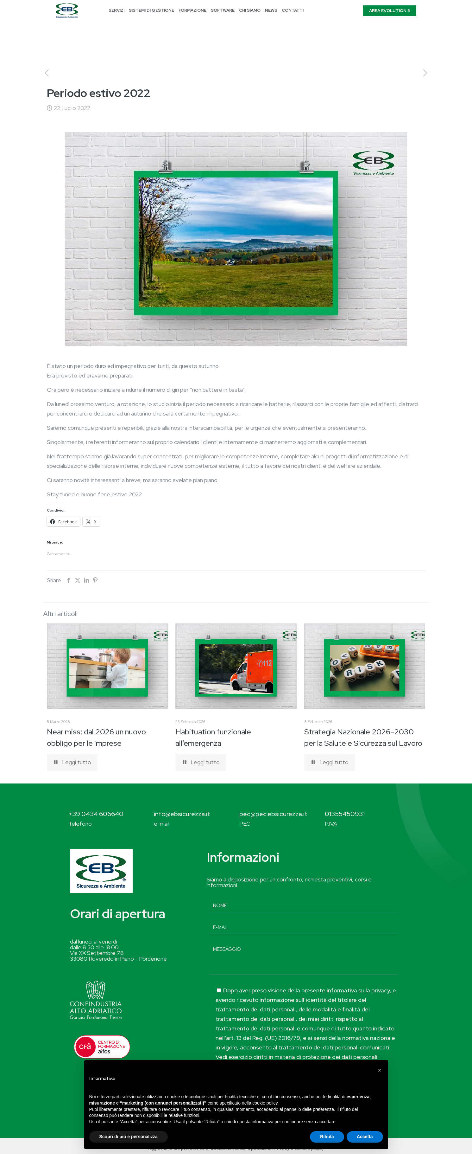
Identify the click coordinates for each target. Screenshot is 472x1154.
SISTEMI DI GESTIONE (151, 10)
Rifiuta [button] (327, 1136)
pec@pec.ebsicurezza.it (273, 814)
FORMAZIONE (192, 10)
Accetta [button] (365, 1136)
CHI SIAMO (250, 10)
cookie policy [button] (264, 1103)
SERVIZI (116, 10)
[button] (380, 1070)
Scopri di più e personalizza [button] (128, 1136)
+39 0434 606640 (95, 814)
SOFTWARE (223, 10)
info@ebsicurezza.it (182, 814)
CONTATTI (293, 10)
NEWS (271, 10)
